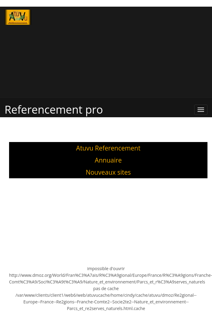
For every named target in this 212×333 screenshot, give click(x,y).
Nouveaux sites (108, 172)
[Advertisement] (129, 52)
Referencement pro (54, 109)
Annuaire (108, 160)
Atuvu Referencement (108, 148)
